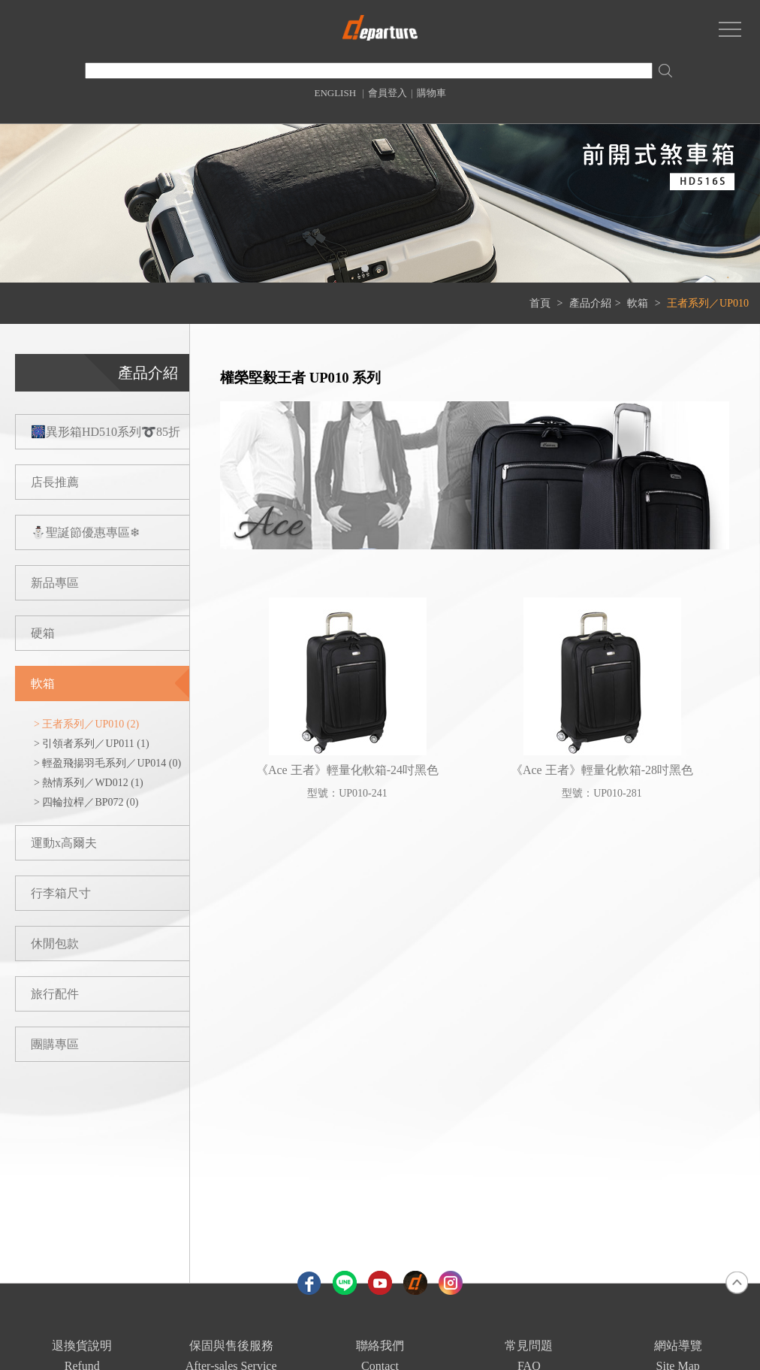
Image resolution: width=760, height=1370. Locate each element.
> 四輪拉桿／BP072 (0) (86, 802)
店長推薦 (55, 482)
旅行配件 (55, 993)
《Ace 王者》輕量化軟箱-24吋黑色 (347, 770)
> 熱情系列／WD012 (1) (88, 782)
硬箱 (43, 633)
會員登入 (387, 92)
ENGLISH (335, 92)
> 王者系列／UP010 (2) (86, 724)
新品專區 (55, 582)
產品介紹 (590, 303)
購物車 (431, 92)
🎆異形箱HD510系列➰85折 (105, 431)
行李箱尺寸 (61, 893)
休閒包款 (55, 943)
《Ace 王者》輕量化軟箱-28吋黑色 (602, 770)
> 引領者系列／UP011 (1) (91, 743)
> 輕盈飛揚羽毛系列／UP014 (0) (107, 763)
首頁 (539, 303)
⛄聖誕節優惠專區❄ (85, 532)
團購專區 (55, 1044)
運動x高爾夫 (64, 842)
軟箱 (639, 303)
